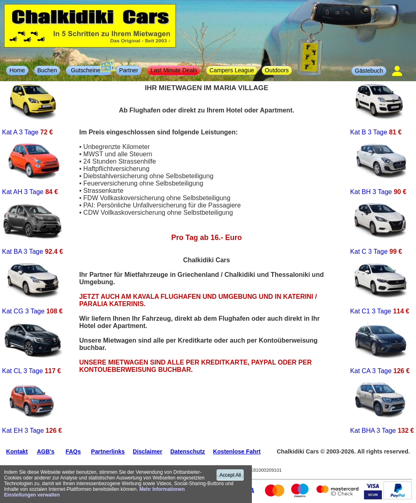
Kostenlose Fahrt (236, 451)
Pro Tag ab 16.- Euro (206, 237)
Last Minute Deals (174, 70)
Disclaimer (147, 451)
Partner (128, 70)
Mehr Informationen (162, 489)
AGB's (45, 451)
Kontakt (17, 451)
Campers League (232, 70)
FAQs (72, 451)
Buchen (47, 70)
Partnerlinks (108, 451)
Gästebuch (369, 70)
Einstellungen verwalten (32, 495)
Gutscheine (90, 70)
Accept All (230, 475)
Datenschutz (187, 451)
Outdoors (277, 70)
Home (17, 70)
